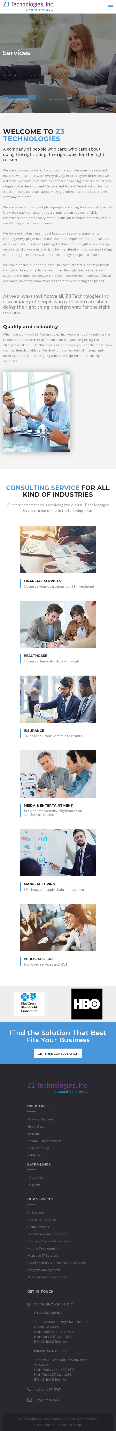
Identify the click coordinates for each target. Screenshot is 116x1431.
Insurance (34, 1133)
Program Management (44, 1270)
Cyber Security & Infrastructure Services (56, 1262)
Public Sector (37, 1155)
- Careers (34, 1184)
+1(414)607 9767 (48, 1389)
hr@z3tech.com (47, 1400)
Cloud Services (38, 1227)
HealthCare (35, 1126)
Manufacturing (38, 1148)
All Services (35, 1212)
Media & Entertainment (44, 1141)
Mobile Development (43, 1248)
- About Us (35, 1177)
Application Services (42, 1219)
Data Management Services (47, 1234)
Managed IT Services (42, 1255)
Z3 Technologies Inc (67, 1424)
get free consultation (58, 1054)
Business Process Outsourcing (49, 1241)
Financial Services (40, 1119)
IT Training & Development (47, 1277)
